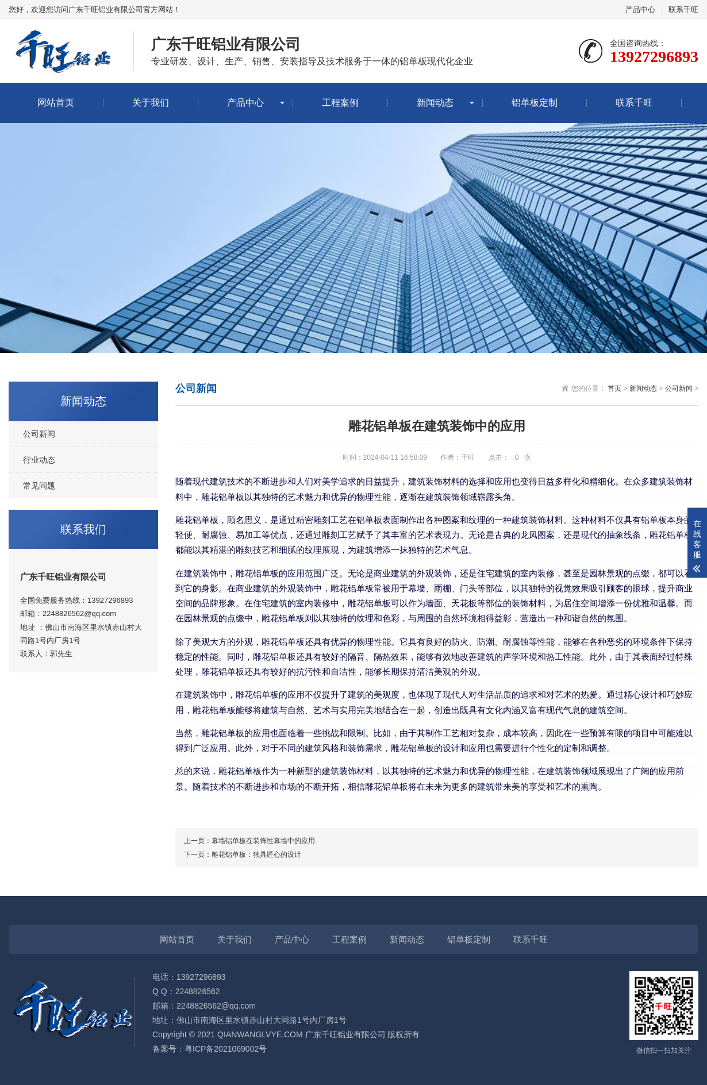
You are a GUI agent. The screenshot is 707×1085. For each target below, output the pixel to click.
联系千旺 (683, 9)
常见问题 (39, 485)
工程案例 (340, 102)
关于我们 (150, 102)
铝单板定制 (535, 102)
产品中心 (640, 9)
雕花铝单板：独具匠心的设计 (256, 855)
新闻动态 (435, 102)
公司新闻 (39, 433)
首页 (614, 388)
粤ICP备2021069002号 (226, 1048)
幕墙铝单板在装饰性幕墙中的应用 (263, 841)
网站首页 (55, 102)
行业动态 (39, 459)
